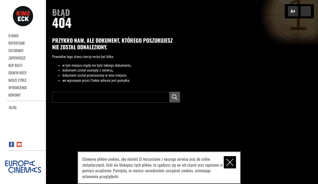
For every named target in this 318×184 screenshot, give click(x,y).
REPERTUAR (16, 43)
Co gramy (15, 50)
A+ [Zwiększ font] (293, 11)
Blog (13, 107)
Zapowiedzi (17, 58)
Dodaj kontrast (306, 11)
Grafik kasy (17, 72)
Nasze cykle (17, 80)
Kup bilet (15, 65)
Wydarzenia (17, 87)
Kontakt (14, 95)
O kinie (13, 35)
